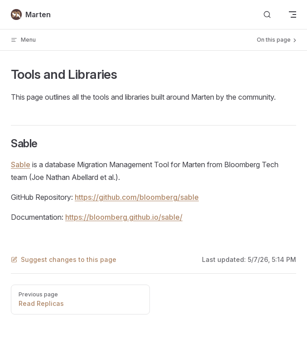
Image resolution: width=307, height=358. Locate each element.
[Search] (267, 14)
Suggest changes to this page (63, 259)
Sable (20, 164)
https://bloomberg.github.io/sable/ (123, 217)
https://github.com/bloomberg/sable (137, 197)
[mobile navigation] (292, 14)
